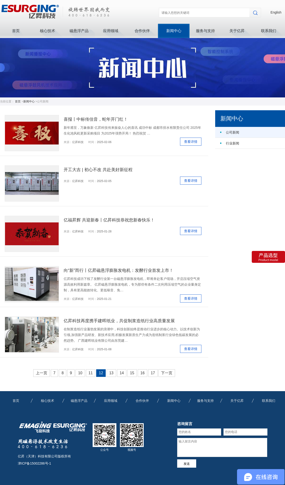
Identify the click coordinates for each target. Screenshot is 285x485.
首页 (16, 31)
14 (122, 373)
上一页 (41, 373)
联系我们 (268, 31)
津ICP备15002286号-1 (34, 463)
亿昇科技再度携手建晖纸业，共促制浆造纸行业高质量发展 (119, 320)
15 (132, 373)
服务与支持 (205, 31)
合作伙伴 (142, 31)
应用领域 (110, 31)
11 (91, 373)
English (276, 12)
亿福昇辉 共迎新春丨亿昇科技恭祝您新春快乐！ (109, 220)
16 (142, 373)
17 (153, 373)
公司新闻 (232, 132)
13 (111, 373)
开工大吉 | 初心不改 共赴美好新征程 (98, 169)
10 (80, 373)
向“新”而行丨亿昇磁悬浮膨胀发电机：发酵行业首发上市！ (118, 270)
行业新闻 (232, 143)
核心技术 (47, 31)
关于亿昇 (237, 31)
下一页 (166, 373)
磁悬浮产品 (79, 31)
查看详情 (190, 142)
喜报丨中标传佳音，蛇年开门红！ (96, 119)
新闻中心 (173, 31)
